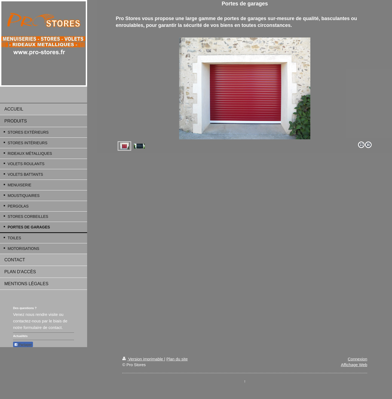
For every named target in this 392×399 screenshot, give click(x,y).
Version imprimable (143, 359)
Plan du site (177, 359)
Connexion (357, 359)
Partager (23, 345)
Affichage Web (354, 364)
